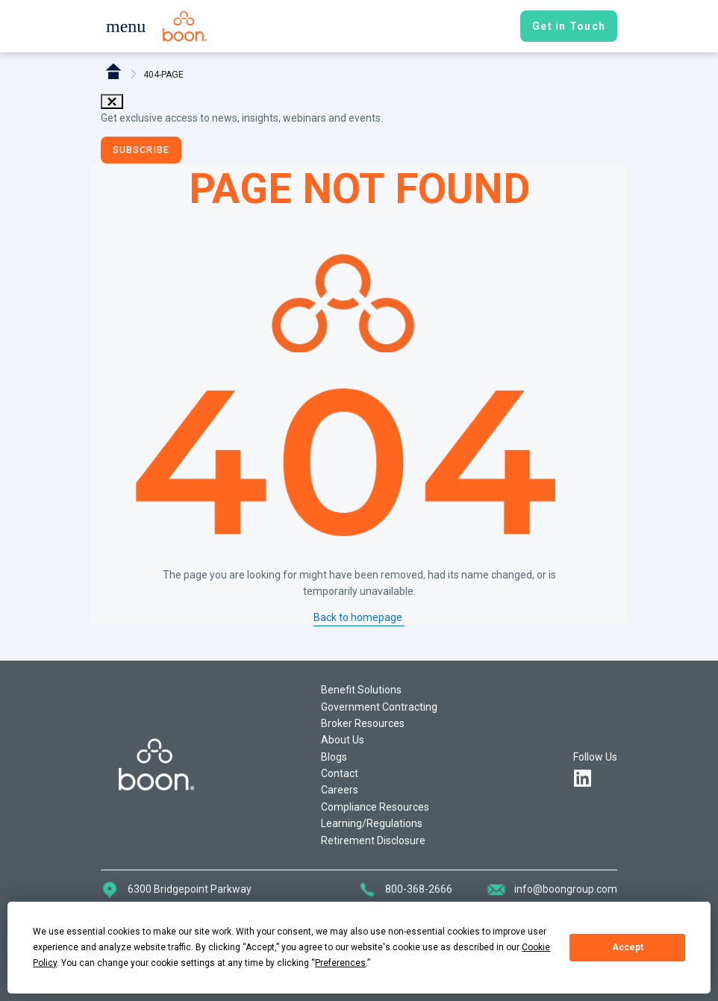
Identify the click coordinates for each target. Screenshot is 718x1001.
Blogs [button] (334, 757)
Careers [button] (339, 790)
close (112, 101)
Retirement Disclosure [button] (373, 840)
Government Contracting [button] (379, 707)
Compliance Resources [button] (375, 807)
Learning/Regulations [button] (371, 823)
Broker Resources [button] (363, 723)
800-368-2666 (418, 889)
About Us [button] (342, 740)
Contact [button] (339, 773)
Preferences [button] (340, 963)
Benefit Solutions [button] (361, 690)
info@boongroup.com (565, 889)
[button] (126, 28)
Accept (627, 947)
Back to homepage (359, 617)
